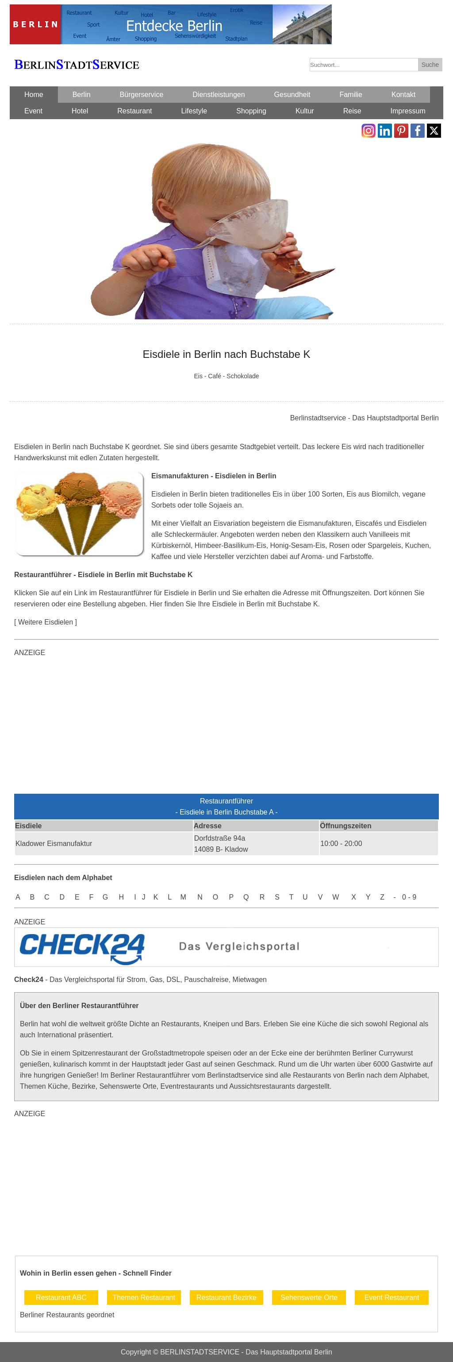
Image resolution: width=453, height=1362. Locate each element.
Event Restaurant (392, 1297)
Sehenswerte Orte (309, 1297)
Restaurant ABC (61, 1297)
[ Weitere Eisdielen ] (45, 622)
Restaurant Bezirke (226, 1297)
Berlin (82, 94)
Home (33, 94)
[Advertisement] (226, 727)
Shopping (251, 111)
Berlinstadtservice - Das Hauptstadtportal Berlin (364, 418)
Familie (350, 94)
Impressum (408, 111)
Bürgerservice (142, 94)
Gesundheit (292, 94)
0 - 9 (409, 897)
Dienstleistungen (218, 94)
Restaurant (134, 111)
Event (33, 111)
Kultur (305, 111)
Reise (352, 111)
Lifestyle (194, 111)
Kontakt (403, 94)
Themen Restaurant (143, 1297)
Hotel (80, 111)
